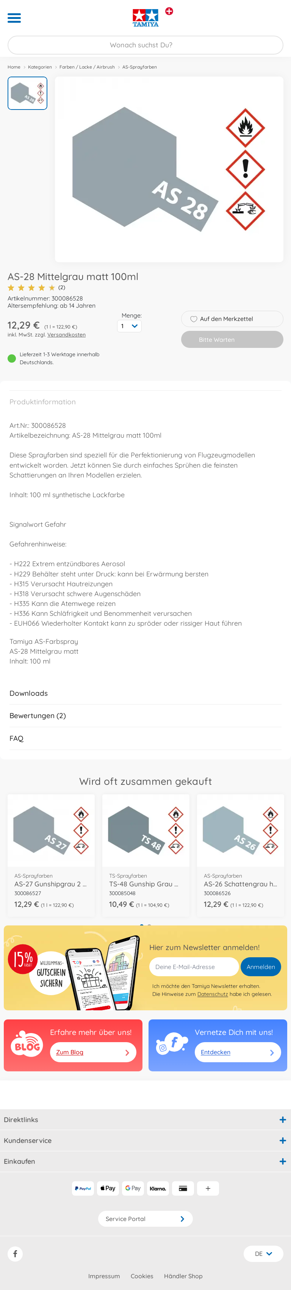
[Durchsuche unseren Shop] (145, 45)
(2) (36, 287)
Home (14, 67)
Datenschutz (212, 994)
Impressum (104, 1276)
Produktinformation (42, 401)
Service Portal (145, 1219)
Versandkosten (66, 334)
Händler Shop (183, 1276)
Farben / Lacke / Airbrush (87, 67)
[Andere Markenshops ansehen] (169, 11)
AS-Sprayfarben (139, 67)
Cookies (142, 1276)
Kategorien (40, 67)
